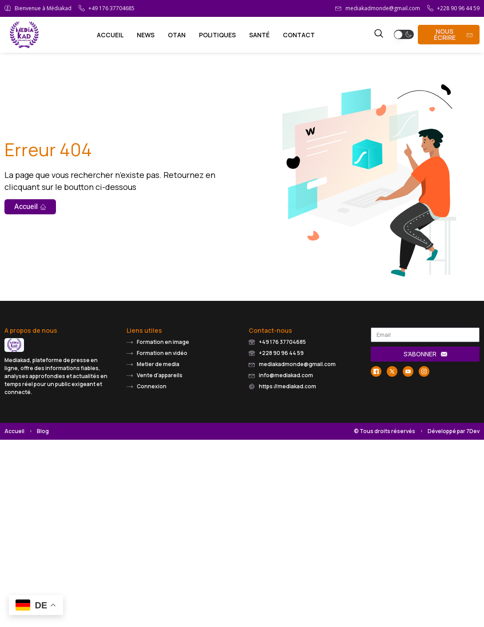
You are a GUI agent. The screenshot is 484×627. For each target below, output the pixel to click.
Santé (259, 35)
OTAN (177, 35)
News (146, 35)
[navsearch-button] (379, 34)
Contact (299, 35)
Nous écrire (453, 34)
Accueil (110, 35)
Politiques (217, 35)
